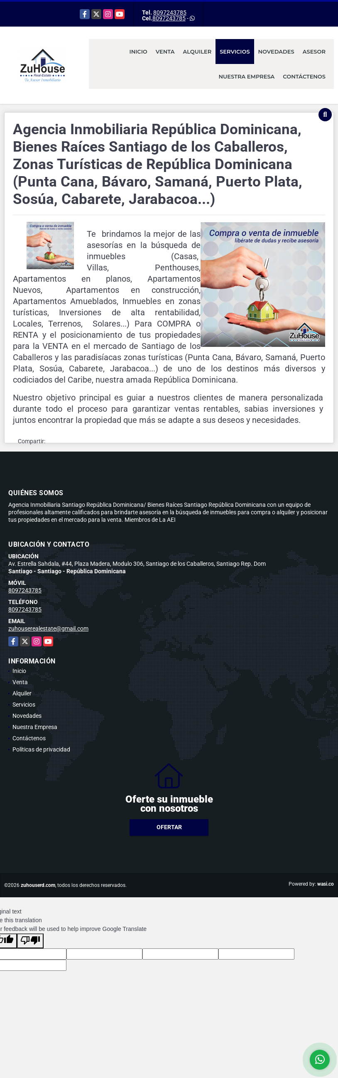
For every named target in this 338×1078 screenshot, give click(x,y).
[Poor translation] (30, 940)
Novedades (276, 51)
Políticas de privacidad (41, 749)
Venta (165, 51)
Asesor (314, 51)
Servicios (235, 51)
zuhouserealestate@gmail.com (48, 628)
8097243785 (169, 12)
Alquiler (197, 51)
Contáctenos (304, 76)
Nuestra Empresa (247, 76)
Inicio (138, 51)
